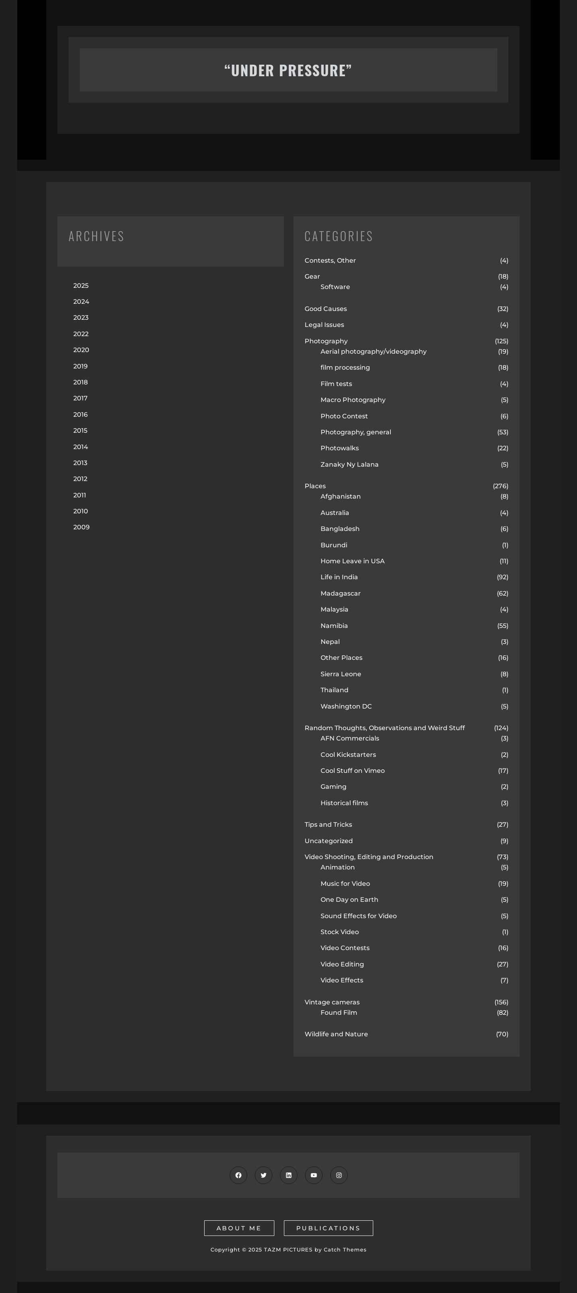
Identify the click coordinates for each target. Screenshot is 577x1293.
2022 (81, 334)
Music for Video (345, 883)
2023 (81, 317)
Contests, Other (330, 260)
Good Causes (326, 309)
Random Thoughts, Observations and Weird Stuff (385, 728)
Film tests (336, 384)
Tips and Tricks (328, 824)
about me (239, 1228)
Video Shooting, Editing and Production (369, 857)
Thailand (335, 690)
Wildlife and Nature (336, 1034)
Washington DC (346, 706)
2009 (81, 527)
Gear (312, 276)
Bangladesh (340, 529)
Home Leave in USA (353, 561)
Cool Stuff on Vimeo (353, 770)
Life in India (339, 577)
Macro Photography (353, 400)
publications (328, 1228)
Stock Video (340, 932)
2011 (79, 495)
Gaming (334, 786)
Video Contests (345, 948)
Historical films (344, 803)
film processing (345, 367)
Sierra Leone (341, 674)
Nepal (330, 642)
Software (335, 287)
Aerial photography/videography (374, 351)
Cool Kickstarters (348, 754)
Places (315, 486)
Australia (335, 513)
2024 (81, 301)
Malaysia (335, 609)
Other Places (341, 657)
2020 (81, 350)
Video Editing (342, 964)
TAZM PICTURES (288, 1249)
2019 (80, 366)
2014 (80, 447)
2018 (80, 382)
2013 (80, 463)
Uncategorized (329, 841)
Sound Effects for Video (359, 916)
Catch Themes (345, 1249)
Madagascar (341, 593)
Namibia (334, 626)
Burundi (334, 545)
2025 (81, 285)
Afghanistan (341, 496)
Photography (326, 341)
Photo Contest (344, 416)
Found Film (339, 1012)
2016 (80, 414)
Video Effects (342, 980)
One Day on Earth (349, 899)
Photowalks (340, 448)
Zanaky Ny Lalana (350, 464)
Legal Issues (324, 325)
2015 (80, 430)
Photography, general (356, 432)
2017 (80, 398)
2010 (80, 511)
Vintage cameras (332, 1002)
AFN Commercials (350, 738)
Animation (338, 867)
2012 (80, 479)
